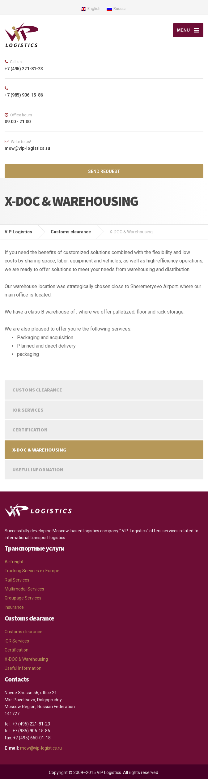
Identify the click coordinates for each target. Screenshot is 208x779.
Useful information (37, 469)
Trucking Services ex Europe (32, 570)
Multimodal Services (24, 588)
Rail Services (17, 580)
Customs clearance (71, 231)
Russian (117, 8)
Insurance (14, 607)
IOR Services (27, 410)
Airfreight (14, 561)
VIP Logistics (18, 231)
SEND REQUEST (104, 171)
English (90, 8)
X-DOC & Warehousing (39, 450)
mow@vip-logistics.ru (41, 748)
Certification (30, 429)
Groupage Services (23, 597)
